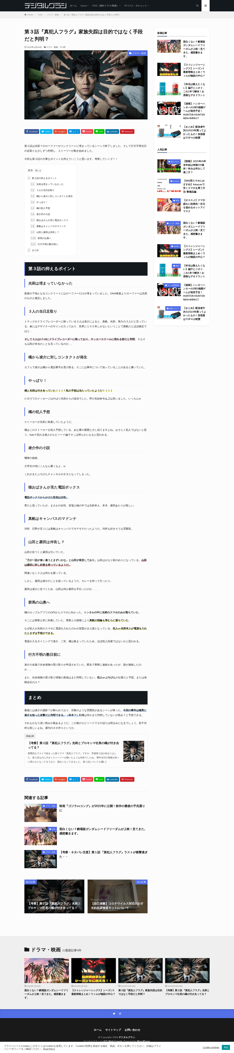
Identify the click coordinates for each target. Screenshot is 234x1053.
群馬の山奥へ (40, 238)
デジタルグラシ (127, 1037)
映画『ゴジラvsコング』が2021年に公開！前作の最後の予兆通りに (102, 808)
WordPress (143, 1041)
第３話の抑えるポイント (42, 178)
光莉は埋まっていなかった (47, 184)
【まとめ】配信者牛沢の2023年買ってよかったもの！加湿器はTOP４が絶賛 (194, 132)
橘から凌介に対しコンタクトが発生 (51, 196)
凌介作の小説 (40, 214)
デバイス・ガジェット (135, 5)
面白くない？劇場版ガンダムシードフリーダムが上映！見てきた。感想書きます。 (103, 831)
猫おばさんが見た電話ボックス (49, 220)
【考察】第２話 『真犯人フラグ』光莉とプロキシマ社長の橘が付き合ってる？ (73, 745)
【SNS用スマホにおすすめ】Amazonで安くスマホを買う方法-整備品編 (194, 186)
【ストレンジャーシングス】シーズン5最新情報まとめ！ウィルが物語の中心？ (194, 70)
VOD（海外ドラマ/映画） (105, 5)
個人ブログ (175, 162)
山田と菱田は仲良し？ (44, 232)
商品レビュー (174, 308)
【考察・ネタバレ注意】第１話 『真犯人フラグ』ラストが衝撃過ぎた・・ (103, 854)
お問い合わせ (132, 1029)
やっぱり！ (39, 202)
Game (83, 5)
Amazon (176, 181)
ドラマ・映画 (53, 14)
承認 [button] (226, 1047)
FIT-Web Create (113, 1041)
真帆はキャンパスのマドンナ (48, 226)
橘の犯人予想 (40, 208)
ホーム (73, 5)
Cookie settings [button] (211, 1047)
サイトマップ (113, 1029)
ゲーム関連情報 (173, 285)
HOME (30, 14)
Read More (49, 1048)
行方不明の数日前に (44, 244)
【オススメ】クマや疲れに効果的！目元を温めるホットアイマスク (194, 206)
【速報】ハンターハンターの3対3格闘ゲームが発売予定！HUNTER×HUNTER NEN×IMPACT (194, 111)
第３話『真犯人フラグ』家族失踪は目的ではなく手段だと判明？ (92, 14)
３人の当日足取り (42, 190)
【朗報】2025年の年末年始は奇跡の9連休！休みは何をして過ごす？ (194, 167)
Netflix (176, 246)
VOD (40, 14)
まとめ (33, 250)
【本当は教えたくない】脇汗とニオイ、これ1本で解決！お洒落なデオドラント (194, 90)
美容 (177, 201)
